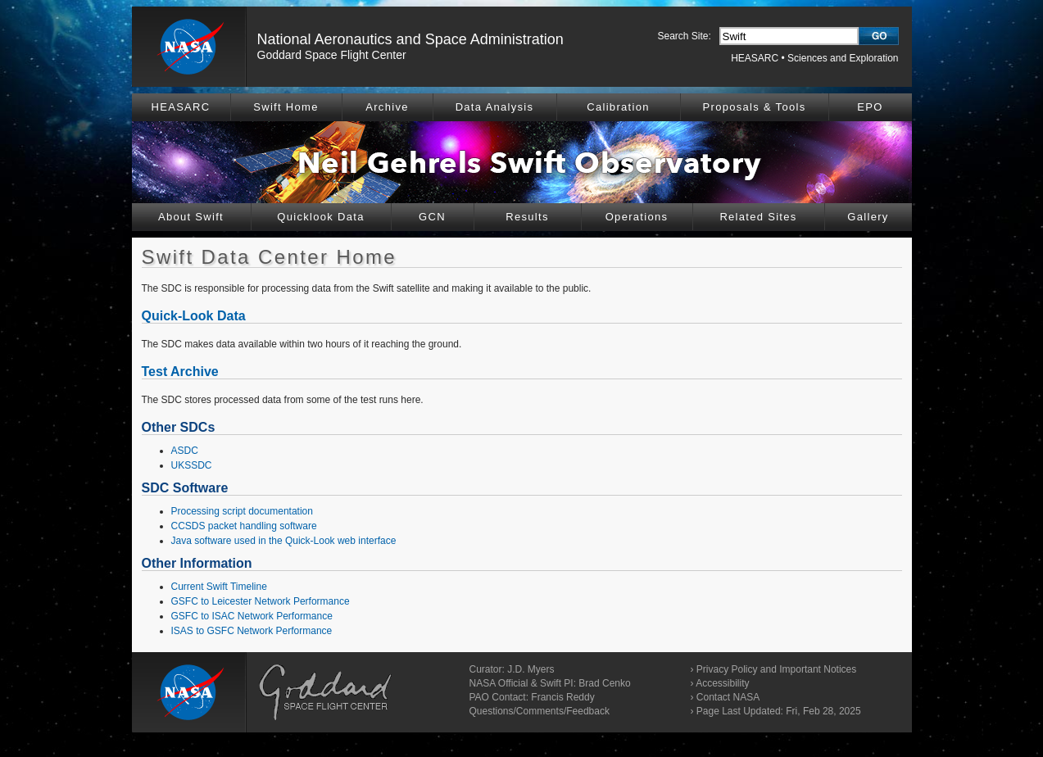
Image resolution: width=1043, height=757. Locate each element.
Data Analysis (495, 107)
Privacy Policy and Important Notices (776, 669)
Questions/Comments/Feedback (539, 711)
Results (527, 217)
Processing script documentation (242, 511)
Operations (637, 217)
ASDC (184, 450)
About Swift (191, 217)
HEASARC (754, 58)
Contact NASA (728, 697)
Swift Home (285, 107)
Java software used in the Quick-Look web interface (284, 540)
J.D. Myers (530, 669)
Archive (386, 107)
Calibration (618, 107)
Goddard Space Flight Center (331, 54)
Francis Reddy (562, 697)
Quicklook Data (320, 217)
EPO (869, 107)
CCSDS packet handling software (244, 526)
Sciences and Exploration (842, 58)
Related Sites (757, 217)
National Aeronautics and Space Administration (410, 39)
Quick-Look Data (194, 316)
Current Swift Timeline (219, 586)
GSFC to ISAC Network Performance (252, 616)
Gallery (867, 217)
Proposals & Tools (754, 107)
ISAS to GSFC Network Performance (252, 631)
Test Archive (180, 371)
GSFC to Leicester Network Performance (260, 601)
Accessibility (722, 683)
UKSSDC (191, 465)
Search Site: (684, 36)
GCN (432, 217)
